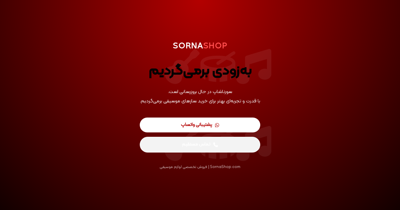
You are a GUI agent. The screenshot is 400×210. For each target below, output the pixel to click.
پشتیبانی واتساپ (200, 124)
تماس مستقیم (200, 144)
